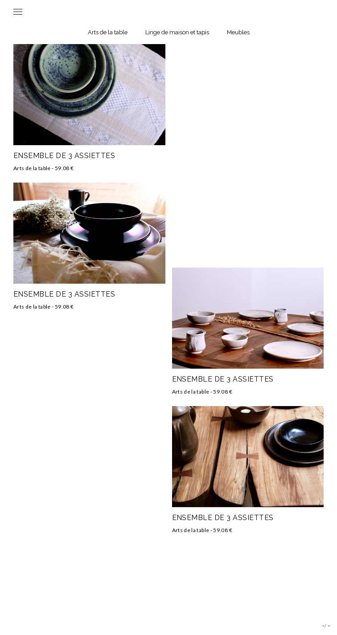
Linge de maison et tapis (177, 32)
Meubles (238, 32)
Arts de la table (107, 32)
